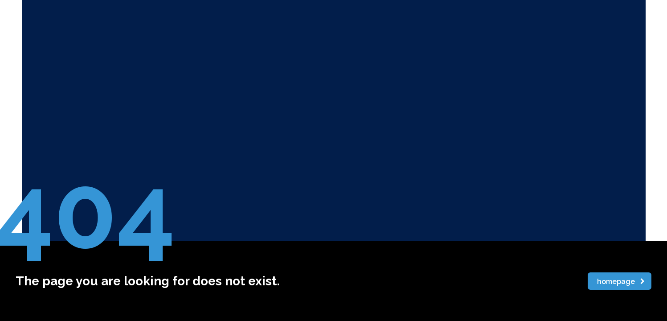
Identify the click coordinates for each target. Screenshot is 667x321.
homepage (621, 281)
